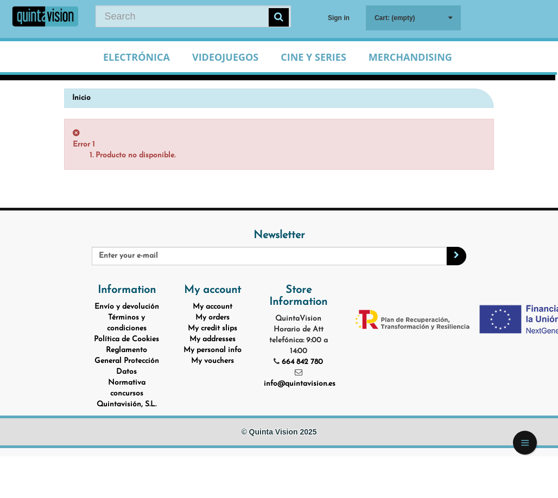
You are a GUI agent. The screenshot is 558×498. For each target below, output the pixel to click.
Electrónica (136, 56)
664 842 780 (302, 362)
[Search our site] (193, 16)
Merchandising (410, 56)
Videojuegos (225, 56)
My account (212, 307)
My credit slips (212, 328)
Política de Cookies (126, 339)
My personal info (212, 350)
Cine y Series (313, 56)
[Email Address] (269, 256)
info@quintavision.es (299, 384)
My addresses (212, 339)
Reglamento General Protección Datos (126, 361)
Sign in (339, 18)
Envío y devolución (126, 307)
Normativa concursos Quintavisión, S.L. (126, 393)
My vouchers (212, 361)
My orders (212, 318)
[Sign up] (456, 256)
